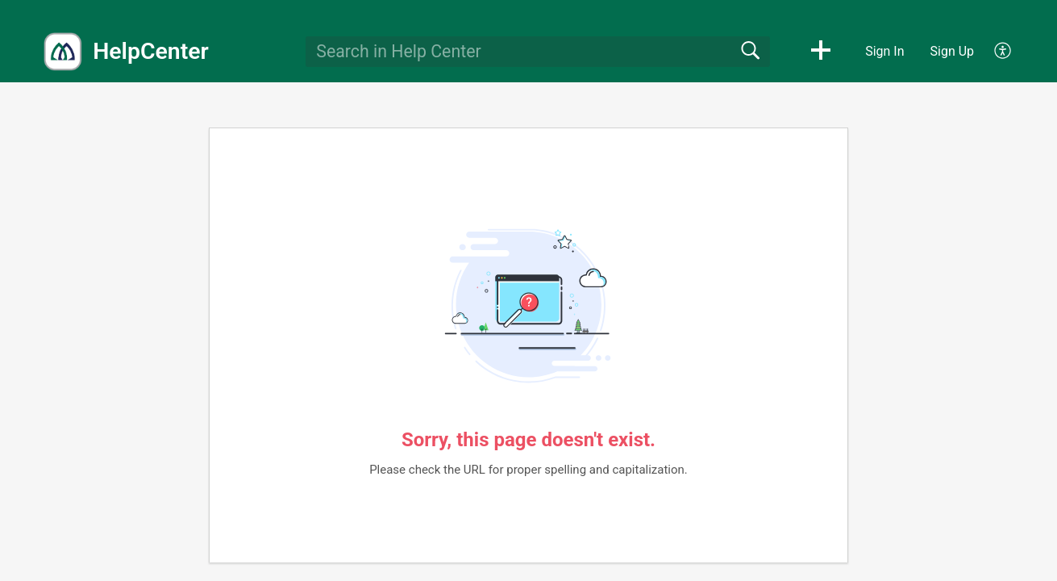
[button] (821, 52)
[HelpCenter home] (63, 51)
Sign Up (952, 51)
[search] (538, 51)
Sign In (884, 51)
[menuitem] (993, 51)
